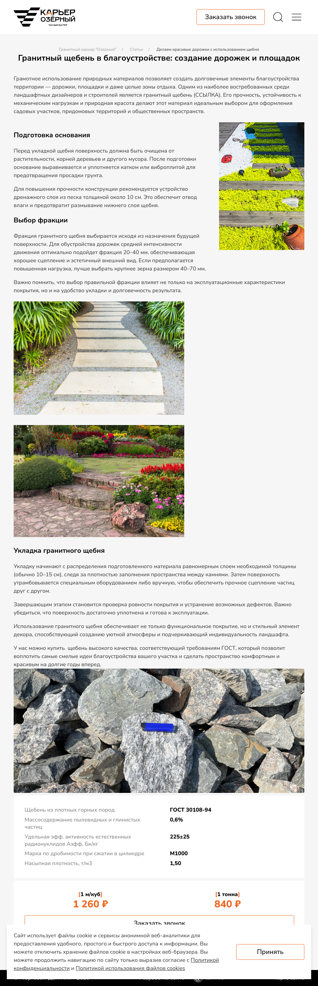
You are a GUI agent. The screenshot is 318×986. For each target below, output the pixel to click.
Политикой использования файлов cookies (130, 968)
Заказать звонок (159, 923)
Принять (270, 952)
